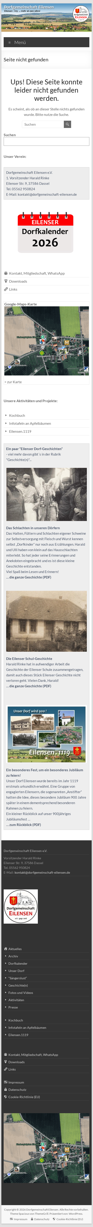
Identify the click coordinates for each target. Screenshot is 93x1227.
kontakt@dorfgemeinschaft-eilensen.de (48, 194)
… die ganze (15, 686)
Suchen (10, 135)
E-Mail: (12, 194)
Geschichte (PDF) (38, 686)
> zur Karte (13, 382)
